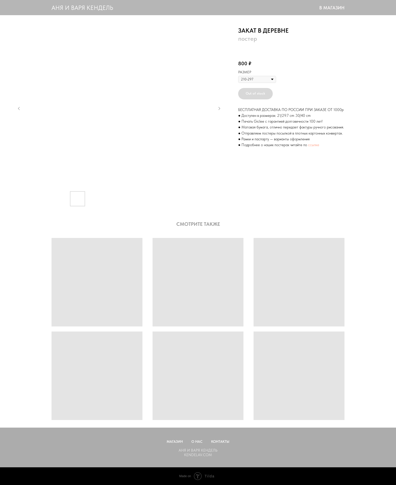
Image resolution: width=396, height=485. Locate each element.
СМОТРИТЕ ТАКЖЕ (198, 224)
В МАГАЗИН (331, 7)
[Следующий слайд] (219, 108)
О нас (197, 441)
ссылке (313, 145)
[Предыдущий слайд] (19, 108)
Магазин (175, 441)
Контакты (220, 441)
